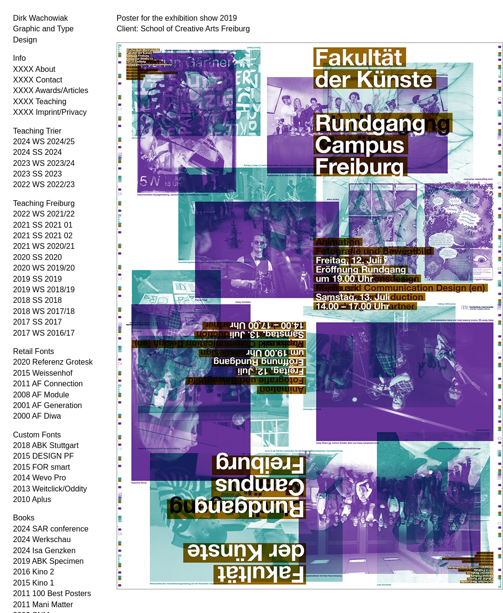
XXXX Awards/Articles (50, 90)
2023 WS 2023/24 (44, 163)
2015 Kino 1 (33, 583)
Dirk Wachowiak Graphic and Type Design (43, 29)
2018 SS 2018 (37, 300)
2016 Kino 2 (33, 572)
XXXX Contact (37, 80)
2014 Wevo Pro (39, 478)
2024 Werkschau (42, 539)
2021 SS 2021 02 (43, 236)
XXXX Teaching (39, 101)
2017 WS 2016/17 (44, 333)
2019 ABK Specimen (48, 561)
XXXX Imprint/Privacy (50, 112)
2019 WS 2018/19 (44, 290)
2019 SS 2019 (37, 279)
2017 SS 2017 (37, 322)
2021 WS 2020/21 (44, 246)
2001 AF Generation (47, 405)
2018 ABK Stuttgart (46, 445)
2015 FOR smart (41, 467)
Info (19, 58)
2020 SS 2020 (37, 257)
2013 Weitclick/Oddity (50, 489)
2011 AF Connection (48, 384)
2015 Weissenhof (42, 373)
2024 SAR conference (51, 529)
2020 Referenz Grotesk (53, 362)
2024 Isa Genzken (44, 550)
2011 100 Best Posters (52, 593)
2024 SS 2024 (37, 152)
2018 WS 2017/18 (44, 311)
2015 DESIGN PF (43, 456)
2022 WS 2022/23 (44, 184)
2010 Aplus (32, 499)
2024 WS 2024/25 (44, 141)
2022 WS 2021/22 (44, 214)
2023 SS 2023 (37, 174)
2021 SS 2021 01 (43, 225)
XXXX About (34, 69)
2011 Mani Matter (43, 604)
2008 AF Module (41, 395)
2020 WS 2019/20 (44, 268)
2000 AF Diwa (37, 416)
